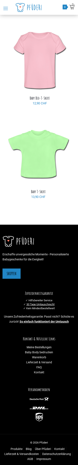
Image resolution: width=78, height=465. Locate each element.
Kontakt (39, 372)
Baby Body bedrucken (39, 352)
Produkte (16, 449)
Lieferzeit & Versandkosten (21, 454)
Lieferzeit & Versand (39, 362)
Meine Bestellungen (39, 347)
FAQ (39, 367)
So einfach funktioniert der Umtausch (44, 321)
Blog (29, 449)
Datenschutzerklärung (56, 454)
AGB (30, 459)
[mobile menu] (5, 8)
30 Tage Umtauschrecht (40, 304)
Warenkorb (39, 357)
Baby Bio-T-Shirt (40, 98)
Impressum (43, 459)
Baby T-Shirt (38, 191)
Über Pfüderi (43, 449)
